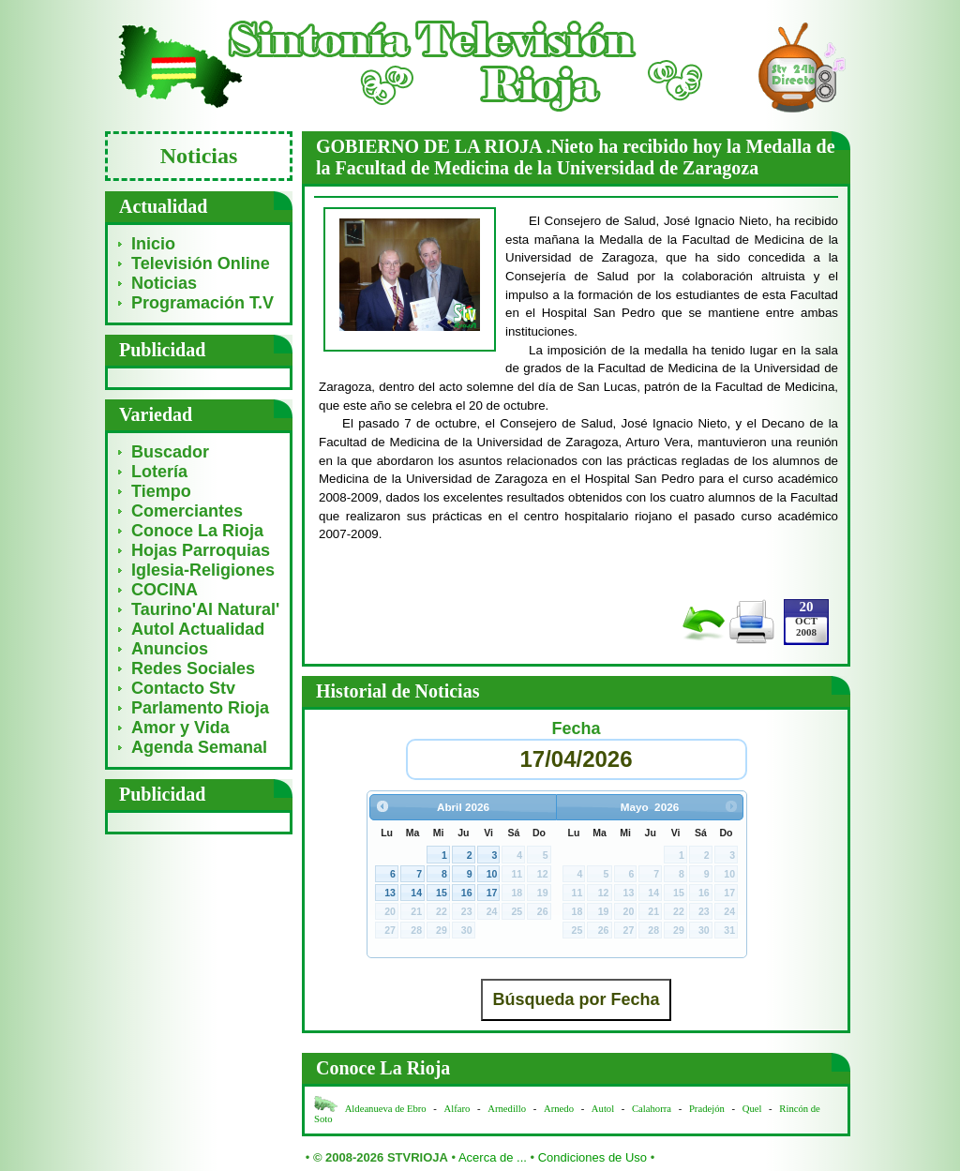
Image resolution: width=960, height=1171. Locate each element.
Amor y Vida (180, 727)
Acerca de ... (492, 1157)
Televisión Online (200, 263)
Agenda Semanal (199, 747)
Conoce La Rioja (197, 530)
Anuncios (169, 648)
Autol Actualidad (197, 629)
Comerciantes (187, 511)
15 (441, 892)
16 (466, 892)
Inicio (153, 243)
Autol (604, 1108)
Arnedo (559, 1108)
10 (492, 873)
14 (416, 892)
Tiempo (161, 491)
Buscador (170, 452)
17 (492, 892)
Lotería (159, 471)
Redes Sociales (193, 668)
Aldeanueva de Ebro (386, 1108)
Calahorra (651, 1108)
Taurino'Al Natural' (205, 609)
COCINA (164, 589)
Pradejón (707, 1108)
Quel (752, 1108)
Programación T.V (202, 302)
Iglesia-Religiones (203, 570)
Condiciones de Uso (592, 1157)
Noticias (164, 283)
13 (390, 892)
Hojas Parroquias (200, 550)
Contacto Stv (183, 688)
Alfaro (457, 1108)
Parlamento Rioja (200, 707)
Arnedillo (507, 1108)
